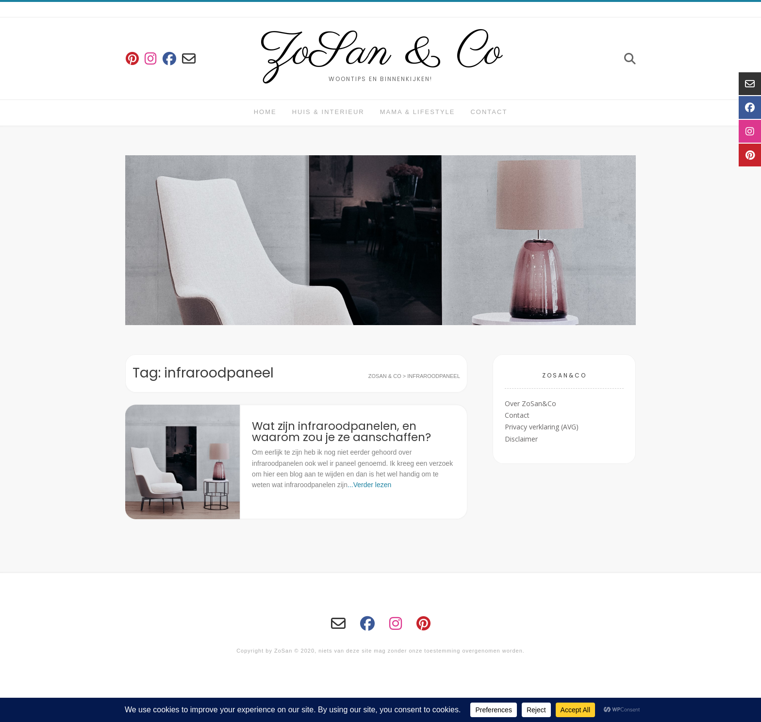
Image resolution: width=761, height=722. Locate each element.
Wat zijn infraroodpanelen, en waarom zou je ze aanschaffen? (341, 431)
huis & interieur (328, 111)
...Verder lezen (369, 485)
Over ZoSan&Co (530, 403)
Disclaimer (521, 438)
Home (265, 111)
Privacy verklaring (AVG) (542, 426)
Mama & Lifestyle (417, 111)
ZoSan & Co (381, 52)
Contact (488, 111)
